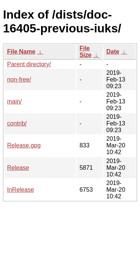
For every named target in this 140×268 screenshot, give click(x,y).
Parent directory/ (29, 64)
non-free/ (19, 79)
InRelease (20, 189)
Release (18, 168)
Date (112, 51)
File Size (85, 51)
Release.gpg (24, 145)
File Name (21, 51)
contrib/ (17, 123)
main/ (14, 101)
